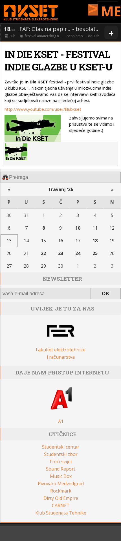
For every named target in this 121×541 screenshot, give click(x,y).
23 (60, 253)
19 (112, 241)
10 (77, 228)
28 (26, 266)
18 (95, 241)
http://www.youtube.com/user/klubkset (43, 109)
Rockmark (60, 491)
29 (43, 266)
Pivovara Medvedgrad (61, 483)
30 (9, 215)
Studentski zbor (61, 454)
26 (112, 253)
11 (95, 228)
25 (95, 253)
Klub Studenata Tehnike (60, 513)
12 (112, 228)
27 (9, 266)
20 (9, 253)
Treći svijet (60, 461)
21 (26, 253)
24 (77, 253)
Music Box (61, 476)
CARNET (61, 505)
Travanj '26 (60, 189)
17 (77, 241)
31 (26, 215)
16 (60, 241)
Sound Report (60, 469)
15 (43, 241)
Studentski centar (60, 447)
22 (43, 253)
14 (26, 241)
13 (9, 241)
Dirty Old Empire (60, 498)
